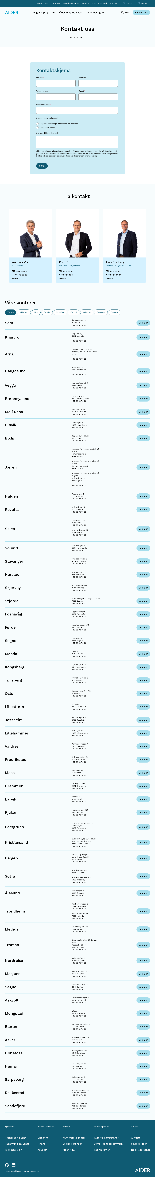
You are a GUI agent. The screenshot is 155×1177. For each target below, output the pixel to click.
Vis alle (10, 312)
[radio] (77, 124)
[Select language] (144, 3)
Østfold (73, 312)
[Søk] (125, 12)
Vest (36, 312)
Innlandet (87, 312)
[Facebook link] (7, 1165)
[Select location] (129, 3)
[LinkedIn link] (14, 1165)
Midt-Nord (24, 312)
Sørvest (114, 312)
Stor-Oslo (60, 312)
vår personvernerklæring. (87, 156)
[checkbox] (77, 126)
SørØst (47, 312)
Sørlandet (101, 312)
